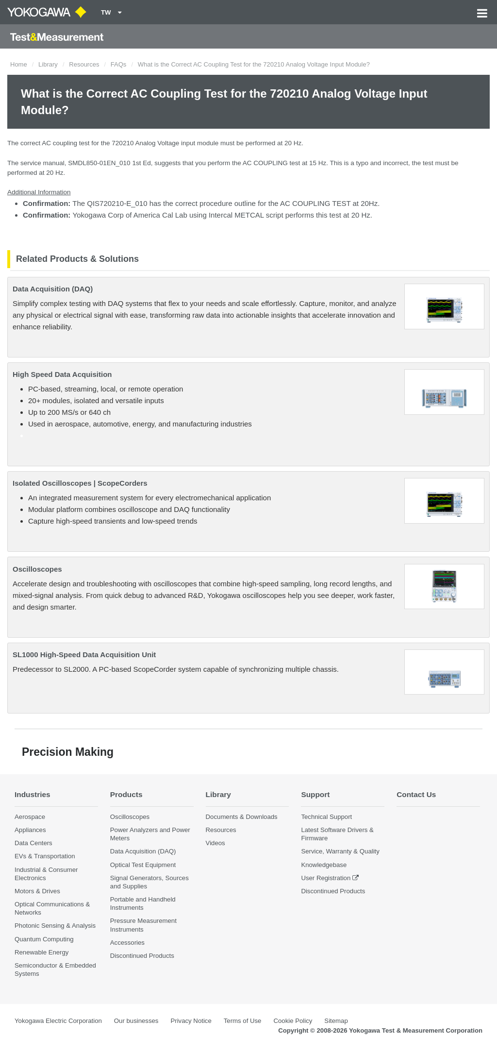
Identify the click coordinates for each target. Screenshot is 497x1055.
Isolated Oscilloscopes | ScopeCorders (80, 483)
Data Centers (33, 843)
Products (126, 794)
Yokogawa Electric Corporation (58, 1020)
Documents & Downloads (242, 816)
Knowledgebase (324, 864)
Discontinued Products (142, 955)
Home (18, 64)
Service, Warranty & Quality (340, 851)
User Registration (325, 878)
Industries (32, 794)
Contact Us (416, 794)
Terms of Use (243, 1020)
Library (48, 64)
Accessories (127, 942)
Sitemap (336, 1020)
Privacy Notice (190, 1020)
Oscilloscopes (37, 569)
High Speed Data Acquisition (62, 374)
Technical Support (326, 816)
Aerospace (30, 816)
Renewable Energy (41, 952)
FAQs (119, 64)
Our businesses (136, 1020)
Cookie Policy (292, 1020)
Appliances (30, 830)
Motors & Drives (37, 891)
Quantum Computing (44, 939)
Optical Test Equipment (143, 864)
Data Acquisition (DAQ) (53, 289)
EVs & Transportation (45, 856)
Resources (84, 64)
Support (315, 794)
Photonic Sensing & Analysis (55, 925)
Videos (215, 843)
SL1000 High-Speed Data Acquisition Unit (84, 654)
